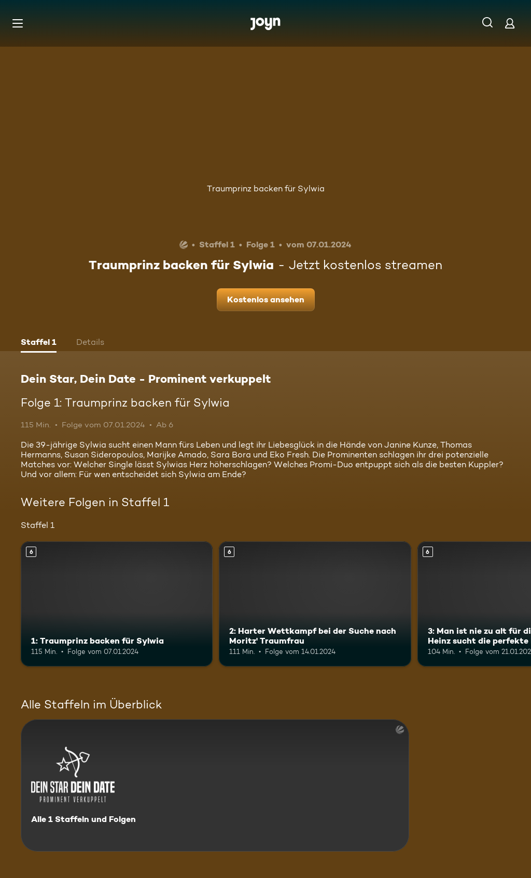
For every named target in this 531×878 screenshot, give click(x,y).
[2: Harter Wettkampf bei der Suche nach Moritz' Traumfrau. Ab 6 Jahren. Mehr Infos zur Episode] (315, 603)
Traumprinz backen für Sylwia (266, 188)
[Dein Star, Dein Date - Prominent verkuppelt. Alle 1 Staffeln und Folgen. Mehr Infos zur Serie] (215, 785)
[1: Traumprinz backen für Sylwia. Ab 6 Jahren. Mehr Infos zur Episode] (117, 603)
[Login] (509, 23)
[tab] (39, 343)
